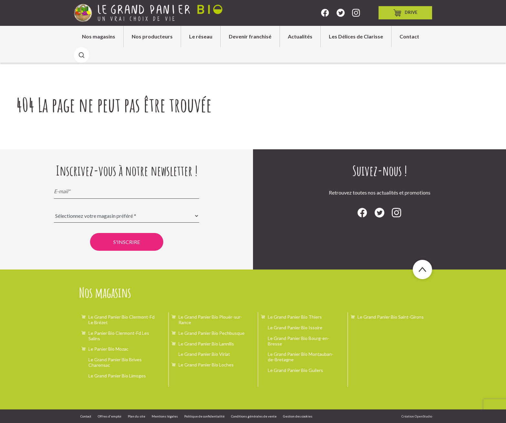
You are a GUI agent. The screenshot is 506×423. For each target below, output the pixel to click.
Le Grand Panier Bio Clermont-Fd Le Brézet (121, 319)
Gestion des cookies (297, 416)
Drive (405, 12)
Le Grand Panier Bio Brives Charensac (115, 362)
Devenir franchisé (250, 36)
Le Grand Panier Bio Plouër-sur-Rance (210, 319)
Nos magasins (98, 36)
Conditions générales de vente (254, 416)
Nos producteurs (152, 36)
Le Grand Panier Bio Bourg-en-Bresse (298, 340)
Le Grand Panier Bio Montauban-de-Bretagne (300, 356)
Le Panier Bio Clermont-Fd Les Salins (118, 335)
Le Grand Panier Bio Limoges (117, 375)
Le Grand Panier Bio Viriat (204, 354)
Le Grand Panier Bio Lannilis (206, 343)
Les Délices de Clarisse (356, 36)
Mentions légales (165, 416)
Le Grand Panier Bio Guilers (295, 370)
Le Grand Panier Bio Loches (206, 364)
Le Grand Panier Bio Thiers (295, 317)
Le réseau (200, 36)
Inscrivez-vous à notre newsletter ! (126, 170)
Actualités (300, 36)
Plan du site (136, 416)
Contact (409, 36)
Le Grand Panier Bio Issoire (295, 327)
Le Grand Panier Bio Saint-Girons (391, 317)
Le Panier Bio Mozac (108, 349)
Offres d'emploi (109, 416)
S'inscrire (126, 242)
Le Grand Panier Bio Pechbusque (211, 333)
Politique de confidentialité (204, 416)
